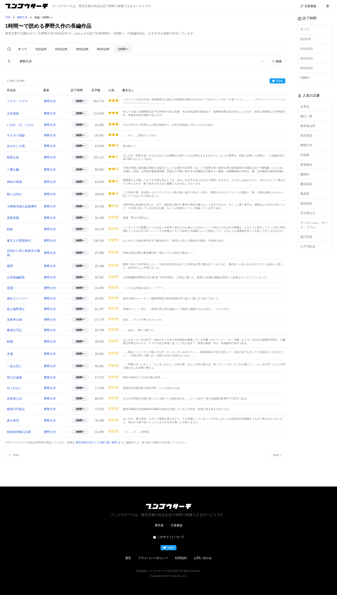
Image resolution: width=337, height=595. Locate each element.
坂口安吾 (306, 236)
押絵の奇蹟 (14, 182)
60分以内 (103, 49)
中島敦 (304, 155)
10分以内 (61, 49)
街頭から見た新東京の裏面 (23, 253)
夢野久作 (22, 17)
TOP (7, 17)
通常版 (159, 525)
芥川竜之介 (307, 213)
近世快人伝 (14, 398)
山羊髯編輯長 (16, 277)
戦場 (10, 341)
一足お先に (14, 366)
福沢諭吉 (306, 203)
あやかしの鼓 (16, 146)
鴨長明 (304, 193)
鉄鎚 (10, 229)
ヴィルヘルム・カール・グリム (313, 225)
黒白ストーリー (17, 298)
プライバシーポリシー (153, 558)
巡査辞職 (13, 217)
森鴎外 (304, 174)
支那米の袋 (14, 319)
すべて (22, 49)
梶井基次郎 (307, 126)
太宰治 (304, 106)
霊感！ (11, 288)
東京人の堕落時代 (19, 240)
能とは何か (14, 194)
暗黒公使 (13, 157)
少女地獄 (13, 113)
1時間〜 (123, 49)
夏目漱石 (306, 184)
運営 (128, 558)
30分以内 (82, 49)
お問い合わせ (203, 558)
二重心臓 (13, 169)
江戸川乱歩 (307, 246)
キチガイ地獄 (16, 135)
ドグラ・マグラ (17, 101)
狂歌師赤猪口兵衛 (19, 432)
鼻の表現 (13, 420)
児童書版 (176, 525)
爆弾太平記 (14, 330)
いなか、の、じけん (20, 125)
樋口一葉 (306, 116)
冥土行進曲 (14, 377)
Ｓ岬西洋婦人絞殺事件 (22, 206)
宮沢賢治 (306, 135)
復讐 (10, 266)
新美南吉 (306, 164)
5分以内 (41, 49)
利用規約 (181, 558)
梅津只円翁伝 (16, 409)
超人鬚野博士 (16, 309)
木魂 (10, 353)
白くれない (14, 388)
